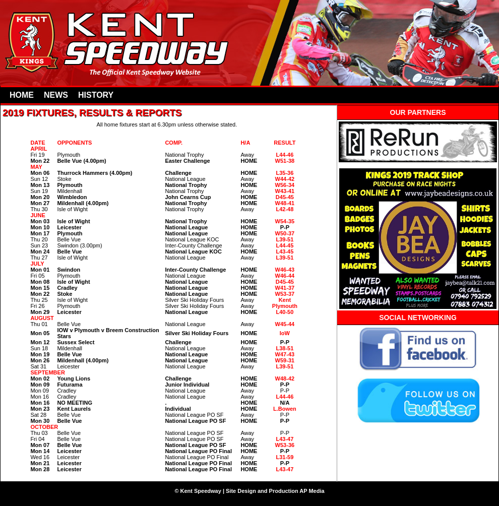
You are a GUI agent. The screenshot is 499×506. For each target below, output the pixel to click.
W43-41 (285, 191)
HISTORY (95, 95)
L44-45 (284, 245)
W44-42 (285, 179)
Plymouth (284, 306)
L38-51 (284, 348)
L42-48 (284, 209)
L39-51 (284, 239)
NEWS (56, 95)
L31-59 (284, 457)
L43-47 (284, 439)
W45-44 (285, 324)
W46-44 (285, 276)
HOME (22, 95)
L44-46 (284, 155)
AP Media (311, 491)
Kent (285, 300)
